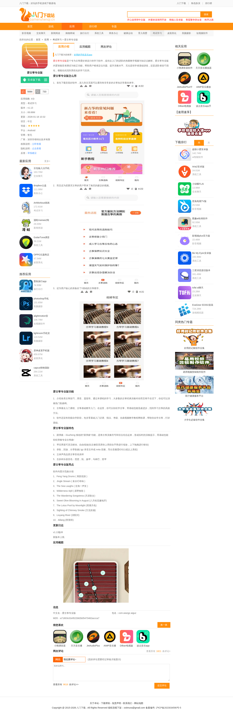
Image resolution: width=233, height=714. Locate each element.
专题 (114, 26)
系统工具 (99, 33)
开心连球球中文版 (136, 19)
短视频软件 (202, 33)
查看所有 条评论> (158, 651)
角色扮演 (195, 3)
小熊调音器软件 (60, 639)
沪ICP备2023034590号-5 (168, 707)
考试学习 (157, 33)
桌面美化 (171, 33)
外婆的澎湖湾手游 (157, 19)
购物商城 (70, 33)
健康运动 (128, 33)
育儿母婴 (142, 33)
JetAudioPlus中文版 (93, 639)
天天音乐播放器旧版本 (76, 639)
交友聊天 (40, 33)
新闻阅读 (55, 33)
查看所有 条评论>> (65, 684)
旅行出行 (84, 33)
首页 (30, 26)
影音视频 (26, 33)
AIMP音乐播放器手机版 (109, 639)
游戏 (51, 26)
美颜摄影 (186, 33)
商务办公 (113, 33)
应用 (72, 26)
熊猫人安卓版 (176, 19)
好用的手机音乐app (83, 54)
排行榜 (208, 3)
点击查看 (36, 148)
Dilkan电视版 (126, 638)
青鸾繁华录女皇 (194, 19)
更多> (47, 161)
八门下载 (181, 3)
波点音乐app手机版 (143, 639)
